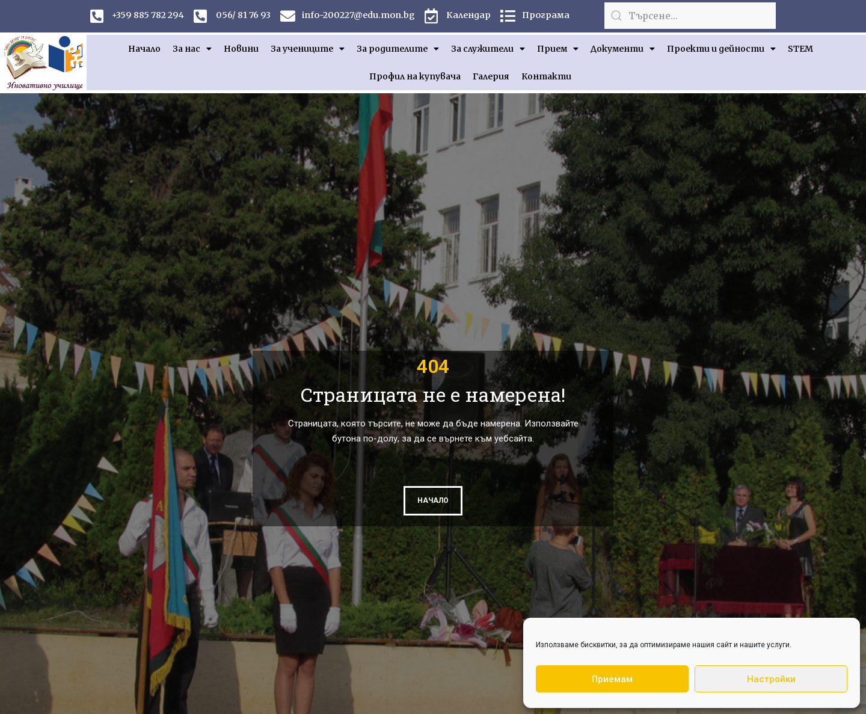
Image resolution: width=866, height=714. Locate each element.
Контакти (546, 76)
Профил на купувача (415, 76)
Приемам (612, 679)
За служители (488, 48)
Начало (144, 48)
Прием (558, 48)
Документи (623, 48)
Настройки (771, 679)
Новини (241, 48)
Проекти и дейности (721, 48)
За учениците (308, 48)
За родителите (398, 48)
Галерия (491, 76)
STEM (800, 48)
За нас (192, 48)
